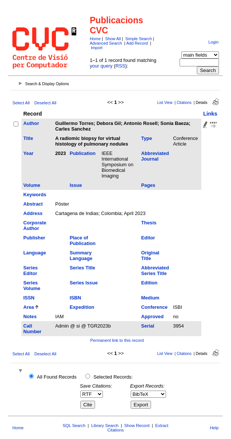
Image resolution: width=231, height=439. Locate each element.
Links (210, 114)
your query (101, 66)
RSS (120, 66)
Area (28, 307)
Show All (113, 38)
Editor (148, 238)
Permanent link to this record (116, 340)
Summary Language (80, 255)
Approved (152, 316)
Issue (75, 185)
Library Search (105, 425)
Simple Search (138, 38)
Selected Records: (113, 377)
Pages (148, 185)
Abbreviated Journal (155, 156)
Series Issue (83, 283)
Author (31, 123)
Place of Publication (82, 240)
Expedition (81, 307)
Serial (147, 326)
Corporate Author (34, 225)
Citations (184, 103)
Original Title (150, 255)
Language (34, 253)
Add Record (137, 43)
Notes (30, 316)
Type (146, 138)
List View (165, 103)
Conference (154, 307)
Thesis (149, 223)
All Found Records (56, 377)
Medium (150, 298)
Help (214, 427)
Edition (149, 283)
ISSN (29, 298)
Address (32, 213)
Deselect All (45, 103)
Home (95, 38)
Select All (21, 103)
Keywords (34, 194)
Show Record (136, 425)
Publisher (34, 238)
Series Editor (30, 270)
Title (28, 138)
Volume (31, 185)
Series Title (82, 268)
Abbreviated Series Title (155, 270)
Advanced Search (106, 43)
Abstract (33, 204)
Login (213, 42)
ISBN (75, 298)
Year (28, 153)
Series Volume (31, 285)
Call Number (32, 328)
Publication (82, 153)
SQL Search (74, 425)
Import (97, 47)
